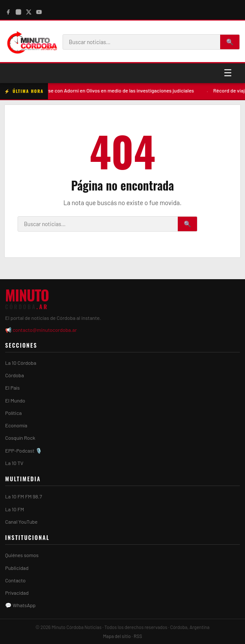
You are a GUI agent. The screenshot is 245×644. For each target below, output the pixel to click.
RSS (138, 636)
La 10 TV (14, 463)
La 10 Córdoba (20, 363)
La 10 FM (14, 509)
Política (13, 413)
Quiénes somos (22, 555)
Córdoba (14, 375)
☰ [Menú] (228, 73)
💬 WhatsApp (20, 605)
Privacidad (17, 593)
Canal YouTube (21, 522)
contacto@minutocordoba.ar (44, 330)
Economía (16, 425)
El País (12, 388)
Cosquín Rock (20, 438)
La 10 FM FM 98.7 (23, 496)
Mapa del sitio (117, 636)
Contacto (15, 580)
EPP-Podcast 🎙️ (23, 450)
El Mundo (15, 400)
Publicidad (16, 568)
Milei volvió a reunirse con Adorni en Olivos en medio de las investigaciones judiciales (109, 90)
